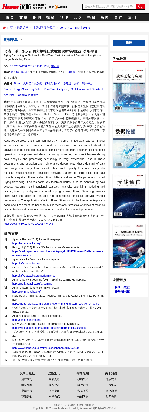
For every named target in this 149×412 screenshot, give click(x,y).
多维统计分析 (71, 83)
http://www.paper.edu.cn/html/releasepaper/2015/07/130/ (46, 347)
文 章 (23, 17)
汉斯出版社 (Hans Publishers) (80, 405)
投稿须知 (82, 379)
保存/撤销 (111, 390)
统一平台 (87, 83)
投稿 (129, 42)
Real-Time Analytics (55, 89)
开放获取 (111, 379)
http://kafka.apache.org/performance (33, 275)
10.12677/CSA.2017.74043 (26, 66)
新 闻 (105, 17)
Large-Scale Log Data (27, 89)
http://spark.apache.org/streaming (32, 283)
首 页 (10, 17)
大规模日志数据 (32, 83)
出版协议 (111, 385)
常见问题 (82, 390)
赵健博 (71, 71)
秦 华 (24, 71)
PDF (46, 66)
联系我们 (26, 396)
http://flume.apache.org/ (26, 243)
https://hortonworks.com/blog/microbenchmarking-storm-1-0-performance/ (56, 303)
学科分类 (26, 385)
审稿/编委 (54, 396)
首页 (10, 27)
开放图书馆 (122, 291)
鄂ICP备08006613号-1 (104, 408)
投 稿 (50, 17)
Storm (16, 83)
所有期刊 (26, 379)
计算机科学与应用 (44, 27)
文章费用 (54, 390)
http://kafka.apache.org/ (26, 263)
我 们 (132, 17)
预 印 (64, 17)
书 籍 (91, 17)
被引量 (55, 66)
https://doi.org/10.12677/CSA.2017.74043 (28, 223)
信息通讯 (22, 27)
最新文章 (54, 379)
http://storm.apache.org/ (26, 291)
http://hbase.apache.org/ (26, 319)
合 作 (118, 17)
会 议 (77, 17)
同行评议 (54, 385)
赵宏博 (15, 71)
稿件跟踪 (82, 385)
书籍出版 (26, 390)
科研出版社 (122, 287)
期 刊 (37, 17)
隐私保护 (111, 396)
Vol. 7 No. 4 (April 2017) (74, 27)
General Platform (27, 94)
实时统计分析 (53, 83)
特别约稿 (82, 396)
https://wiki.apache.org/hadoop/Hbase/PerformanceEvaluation (49, 327)
